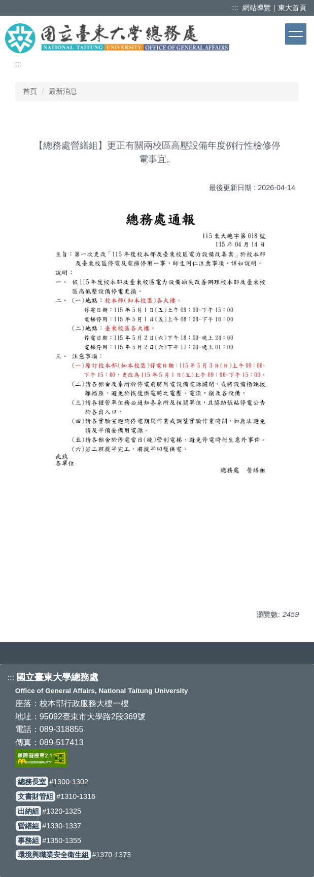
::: (236, 8)
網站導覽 (256, 8)
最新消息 (63, 91)
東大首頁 (292, 8)
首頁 (30, 91)
